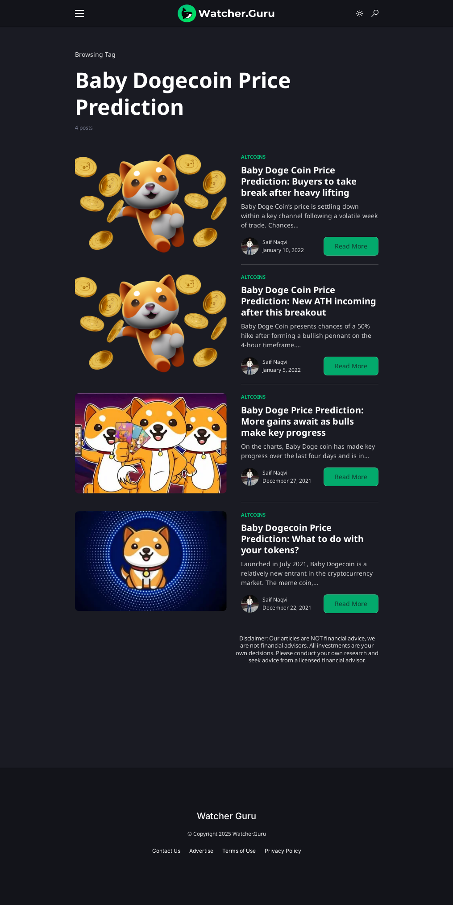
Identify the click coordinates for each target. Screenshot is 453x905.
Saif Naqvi (274, 242)
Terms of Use (239, 850)
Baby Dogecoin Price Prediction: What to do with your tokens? (302, 539)
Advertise (201, 850)
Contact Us (166, 850)
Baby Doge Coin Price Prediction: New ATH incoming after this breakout (308, 301)
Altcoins (253, 156)
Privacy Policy (283, 850)
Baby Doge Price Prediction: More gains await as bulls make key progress (302, 421)
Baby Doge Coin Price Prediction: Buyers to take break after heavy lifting (299, 181)
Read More (351, 246)
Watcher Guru (226, 816)
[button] (79, 13)
